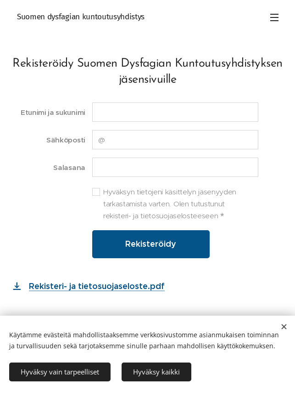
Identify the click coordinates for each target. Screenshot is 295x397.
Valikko (274, 17)
